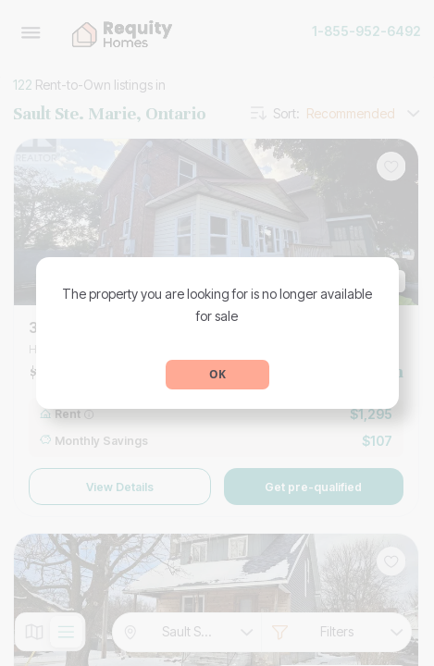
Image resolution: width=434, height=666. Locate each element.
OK (217, 374)
